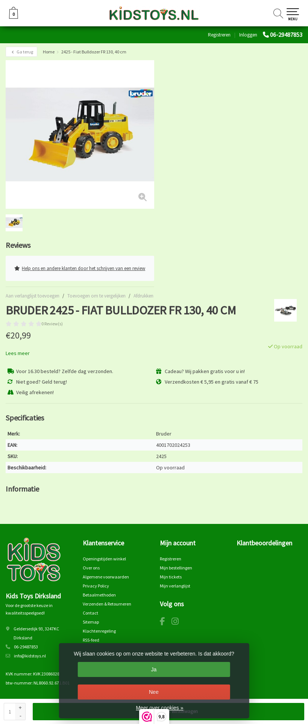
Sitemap (91, 622)
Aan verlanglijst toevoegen (32, 296)
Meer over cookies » (159, 708)
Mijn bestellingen (176, 568)
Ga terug (21, 52)
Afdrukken (143, 296)
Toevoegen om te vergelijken (96, 296)
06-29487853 (286, 34)
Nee (154, 692)
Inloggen (248, 35)
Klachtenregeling (99, 631)
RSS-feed (91, 640)
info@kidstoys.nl (30, 656)
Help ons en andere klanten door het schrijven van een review (79, 268)
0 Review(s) (52, 323)
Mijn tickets (171, 577)
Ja (153, 669)
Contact (90, 613)
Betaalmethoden (99, 595)
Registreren (219, 35)
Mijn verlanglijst (175, 586)
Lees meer (18, 353)
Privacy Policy (96, 586)
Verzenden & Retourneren (107, 604)
